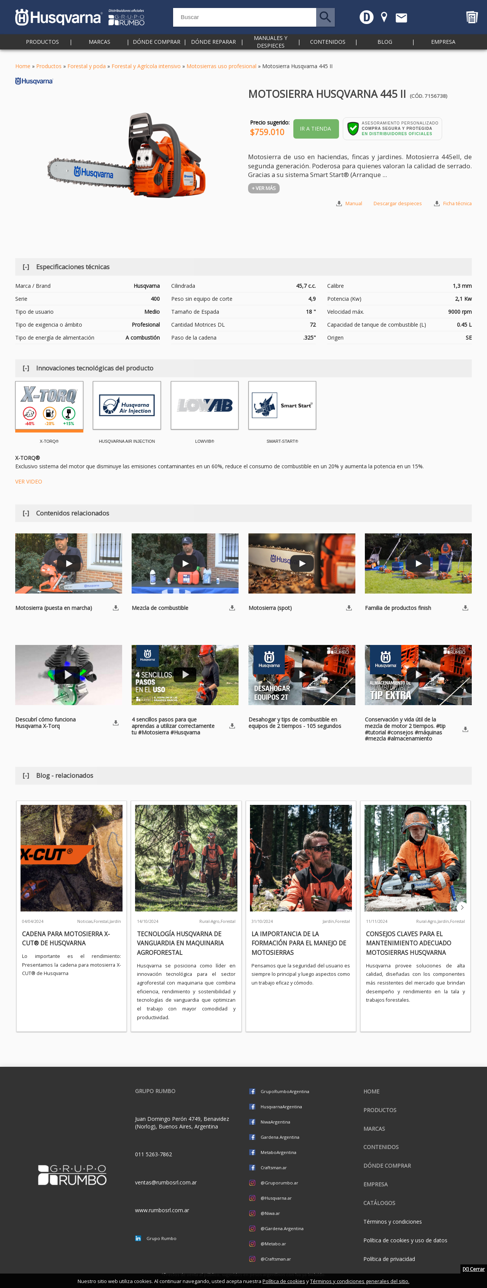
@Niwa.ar (270, 1213)
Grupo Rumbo (161, 1238)
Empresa (443, 45)
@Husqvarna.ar (276, 1198)
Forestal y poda (86, 66)
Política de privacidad (389, 1258)
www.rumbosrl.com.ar (162, 1210)
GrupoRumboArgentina (285, 1091)
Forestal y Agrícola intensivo (146, 66)
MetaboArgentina (278, 1152)
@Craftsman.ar (276, 1259)
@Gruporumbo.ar (279, 1183)
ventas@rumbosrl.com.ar (166, 1182)
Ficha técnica (457, 203)
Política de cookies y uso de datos (405, 1240)
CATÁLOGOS (379, 1203)
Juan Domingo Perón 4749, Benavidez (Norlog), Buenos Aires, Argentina (182, 1122)
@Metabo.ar (273, 1244)
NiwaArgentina (275, 1122)
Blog (384, 45)
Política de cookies (284, 1281)
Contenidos (327, 45)
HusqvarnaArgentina (281, 1106)
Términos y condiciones (392, 1221)
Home (22, 66)
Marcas (99, 45)
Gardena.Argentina (280, 1137)
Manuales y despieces (270, 45)
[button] (462, 907)
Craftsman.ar (274, 1167)
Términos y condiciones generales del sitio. (359, 1281)
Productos (42, 45)
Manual (353, 203)
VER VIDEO (28, 481)
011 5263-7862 (153, 1154)
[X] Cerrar (474, 1269)
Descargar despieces (398, 203)
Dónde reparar (213, 45)
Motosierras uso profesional (221, 66)
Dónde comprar (156, 45)
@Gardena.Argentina (282, 1228)
